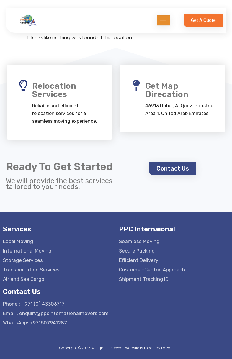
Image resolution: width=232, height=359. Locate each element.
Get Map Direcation (166, 90)
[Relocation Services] (23, 85)
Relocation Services (54, 90)
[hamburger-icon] (163, 18)
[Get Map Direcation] (136, 85)
